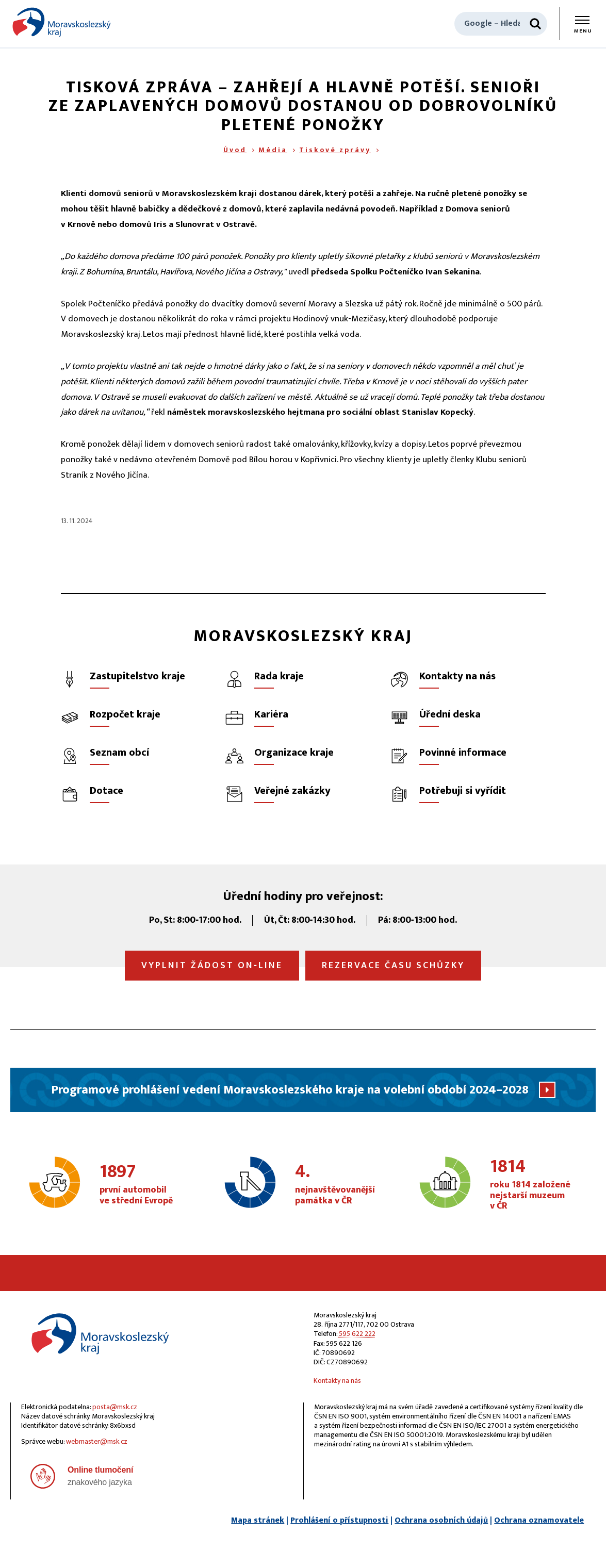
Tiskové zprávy (335, 150)
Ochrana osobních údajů (441, 1520)
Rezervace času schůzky (393, 965)
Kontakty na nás (337, 1380)
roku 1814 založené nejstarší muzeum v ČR (535, 1185)
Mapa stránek (257, 1520)
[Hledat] (535, 24)
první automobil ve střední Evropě (145, 1185)
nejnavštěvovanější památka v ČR (340, 1185)
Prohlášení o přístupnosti (339, 1520)
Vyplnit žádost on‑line (212, 965)
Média (272, 150)
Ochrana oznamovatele (539, 1520)
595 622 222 (357, 1334)
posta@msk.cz (114, 1407)
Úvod (235, 150)
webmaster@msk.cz (96, 1441)
